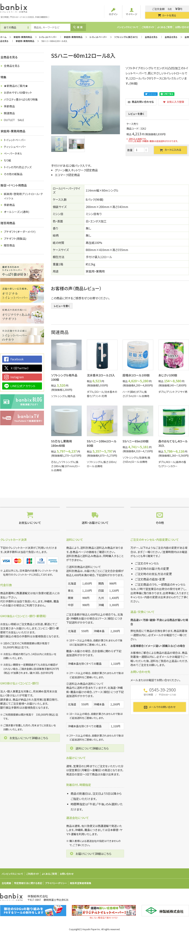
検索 (78, 27)
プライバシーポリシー (56, 883)
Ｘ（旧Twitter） (19, 368)
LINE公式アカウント (22, 386)
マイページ (131, 12)
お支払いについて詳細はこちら (28, 738)
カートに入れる (170, 150)
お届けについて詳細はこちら (93, 853)
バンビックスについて (128, 27)
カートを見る (167, 15)
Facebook (17, 359)
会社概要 (6, 883)
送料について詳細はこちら (92, 748)
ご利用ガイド (148, 27)
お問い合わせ (182, 27)
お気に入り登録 (173, 102)
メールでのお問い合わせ (160, 707)
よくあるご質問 (164, 27)
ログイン (113, 12)
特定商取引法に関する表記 (28, 883)
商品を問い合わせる (141, 102)
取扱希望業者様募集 (80, 883)
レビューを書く (136, 114)
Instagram (17, 377)
